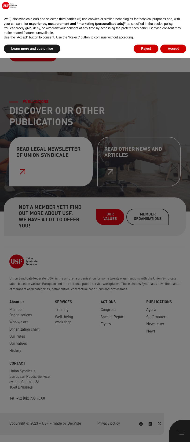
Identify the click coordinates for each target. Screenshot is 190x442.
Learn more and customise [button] (32, 433)
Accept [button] (173, 433)
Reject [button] (146, 433)
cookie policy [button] (163, 408)
